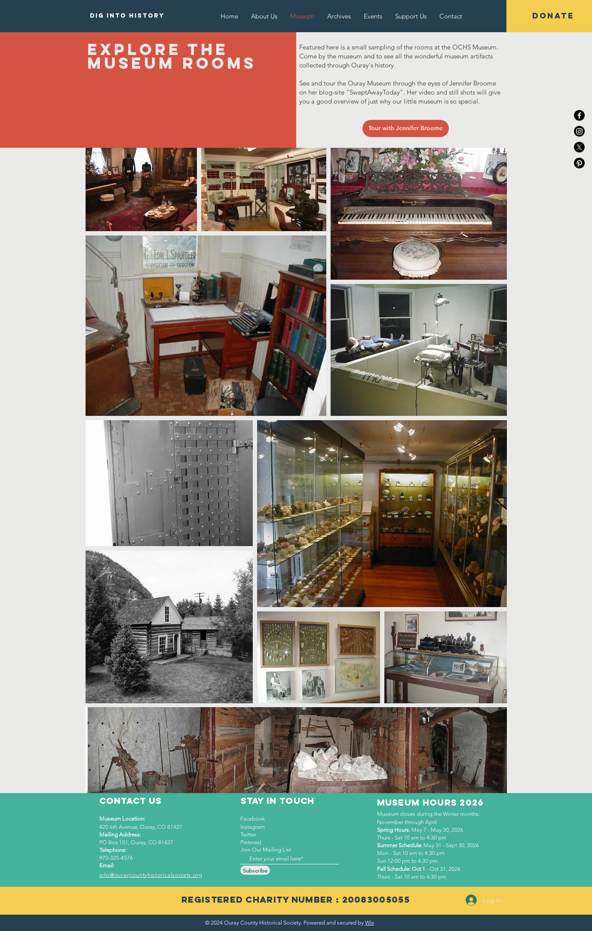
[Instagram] (579, 131)
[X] (579, 147)
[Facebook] (579, 115)
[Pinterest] (579, 163)
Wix (369, 922)
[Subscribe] (255, 870)
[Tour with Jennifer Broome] (405, 128)
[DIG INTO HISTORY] (127, 16)
